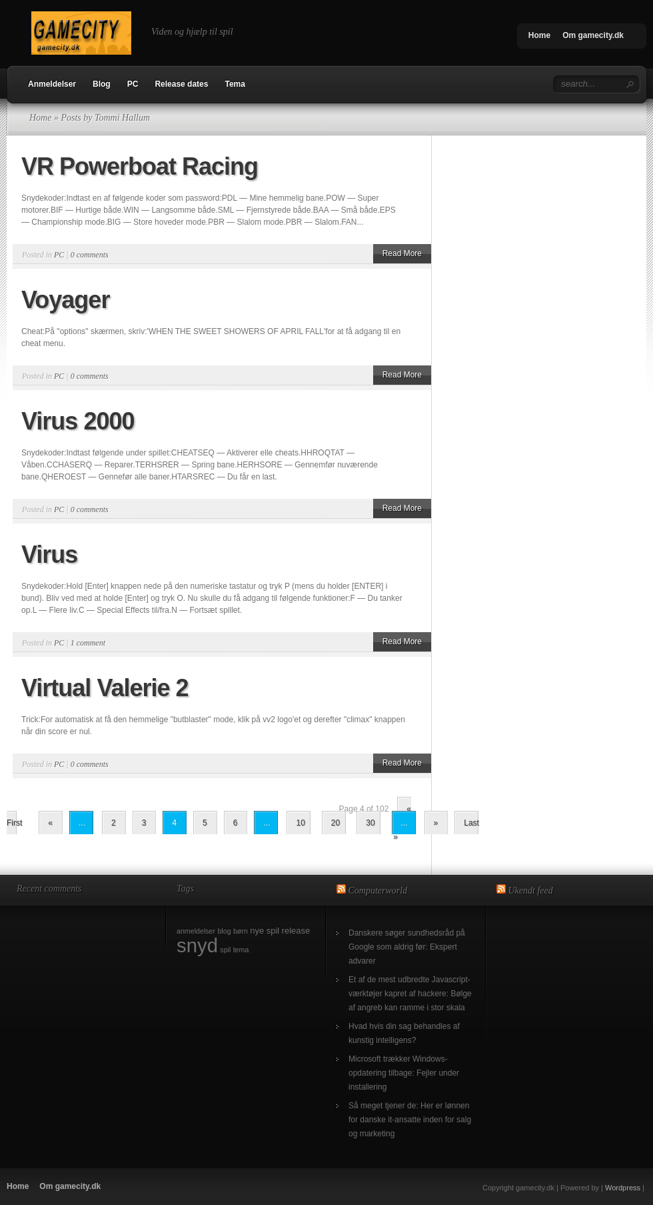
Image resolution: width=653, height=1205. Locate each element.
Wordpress (622, 1188)
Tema (235, 84)
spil (225, 950)
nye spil (264, 931)
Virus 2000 (77, 421)
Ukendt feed (530, 891)
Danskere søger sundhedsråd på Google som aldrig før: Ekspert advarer (406, 947)
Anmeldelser (52, 84)
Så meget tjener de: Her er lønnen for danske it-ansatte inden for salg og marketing (409, 1119)
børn (240, 931)
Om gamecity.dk (593, 35)
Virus (49, 554)
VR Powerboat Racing (139, 166)
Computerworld (378, 891)
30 (370, 823)
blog (224, 931)
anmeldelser (196, 931)
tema (241, 950)
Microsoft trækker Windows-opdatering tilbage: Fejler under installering (403, 1073)
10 (300, 823)
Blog (102, 84)
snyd (197, 945)
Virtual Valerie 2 (105, 688)
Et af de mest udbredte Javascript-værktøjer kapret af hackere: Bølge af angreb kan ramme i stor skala (410, 993)
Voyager (65, 299)
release (296, 931)
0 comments (90, 254)
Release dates (181, 84)
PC (133, 84)
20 (335, 823)
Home (539, 35)
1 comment (88, 643)
